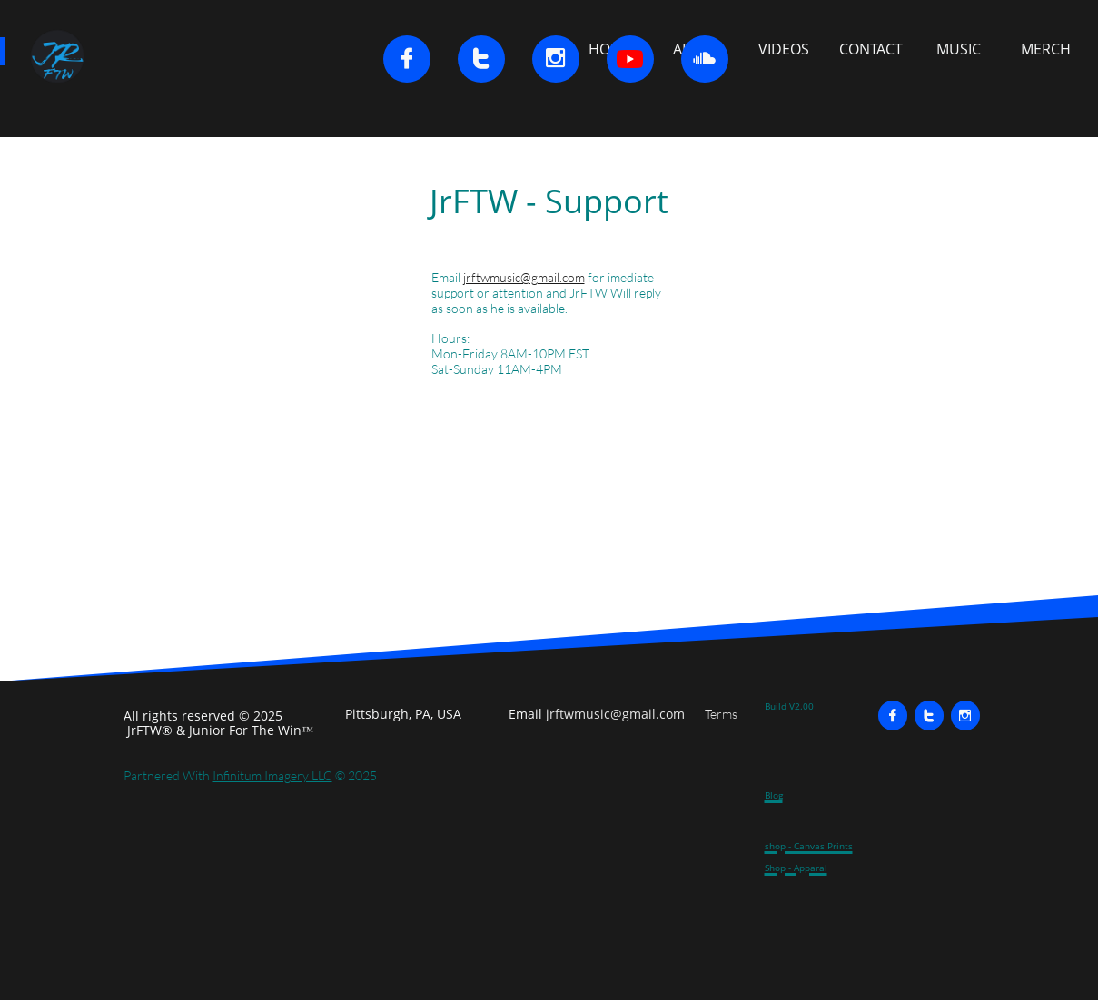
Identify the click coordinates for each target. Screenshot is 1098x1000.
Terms (721, 713)
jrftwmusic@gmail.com (524, 277)
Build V (780, 706)
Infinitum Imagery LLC (272, 775)
